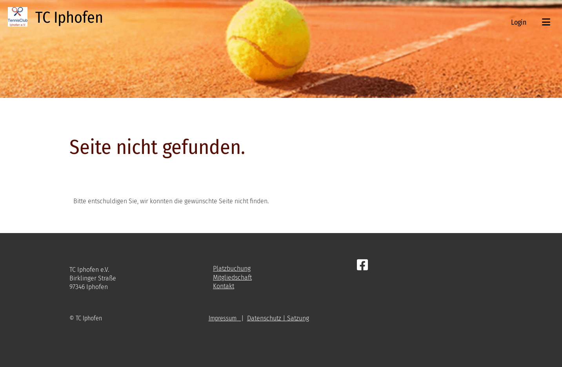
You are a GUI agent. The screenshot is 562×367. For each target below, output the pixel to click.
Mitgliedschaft (232, 277)
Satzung (298, 318)
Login (518, 22)
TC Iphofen (69, 17)
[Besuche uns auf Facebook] (362, 265)
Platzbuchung (232, 268)
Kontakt (223, 286)
